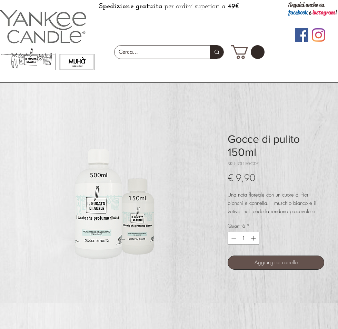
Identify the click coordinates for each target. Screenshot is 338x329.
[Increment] (254, 238)
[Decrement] (233, 238)
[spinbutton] (243, 238)
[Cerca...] (157, 52)
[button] (248, 52)
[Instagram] (318, 35)
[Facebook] (301, 35)
